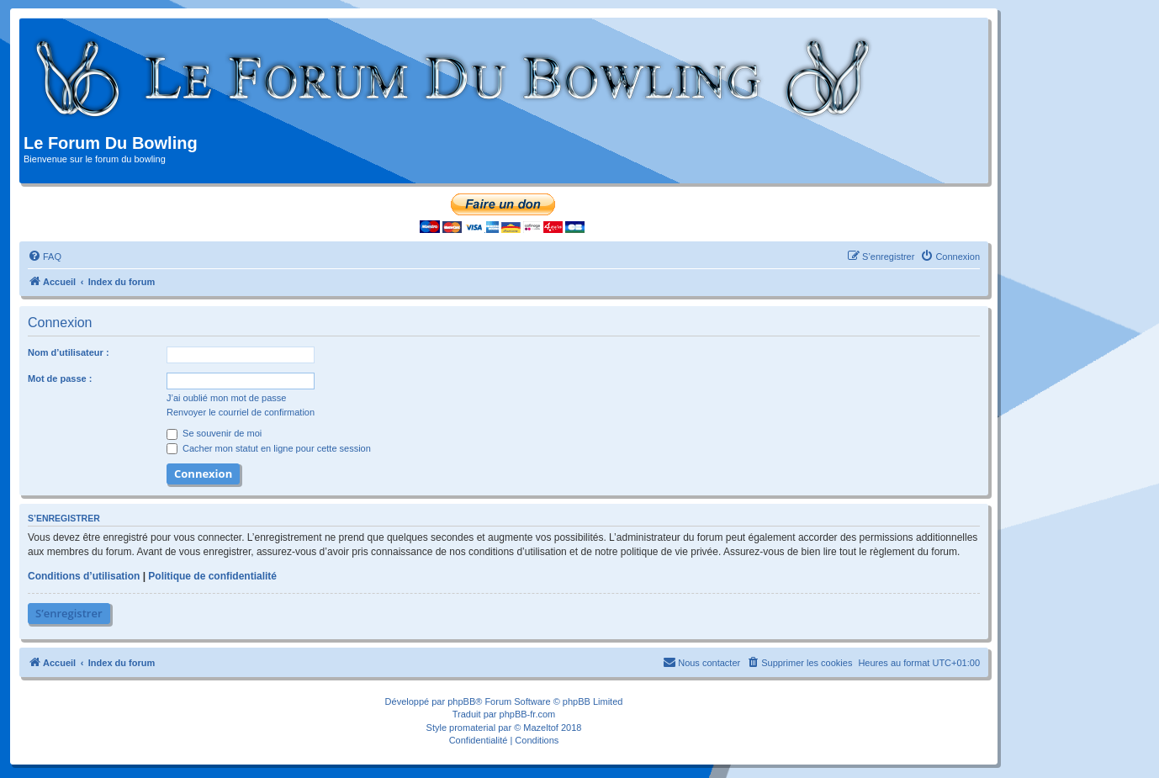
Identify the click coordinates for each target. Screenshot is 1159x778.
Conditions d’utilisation (84, 576)
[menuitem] (44, 256)
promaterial (472, 727)
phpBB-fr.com (528, 714)
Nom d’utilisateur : (68, 352)
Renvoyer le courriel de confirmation (241, 412)
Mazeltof (540, 727)
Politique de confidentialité (212, 576)
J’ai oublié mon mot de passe (226, 398)
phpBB (461, 701)
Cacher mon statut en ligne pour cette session (269, 448)
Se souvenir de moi (214, 433)
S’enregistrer (69, 613)
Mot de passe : (60, 378)
